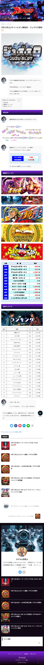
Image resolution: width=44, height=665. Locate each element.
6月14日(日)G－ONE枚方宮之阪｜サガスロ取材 (26, 602)
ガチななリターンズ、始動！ (22, 660)
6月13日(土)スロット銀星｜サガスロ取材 (24, 454)
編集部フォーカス (8, 104)
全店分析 (5, 102)
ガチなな (22, 657)
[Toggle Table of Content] (18, 100)
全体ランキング (7, 106)
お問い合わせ (33, 654)
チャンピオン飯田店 (14, 432)
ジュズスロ (5, 432)
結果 (20, 432)
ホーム (9, 654)
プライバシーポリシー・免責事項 (20, 654)
